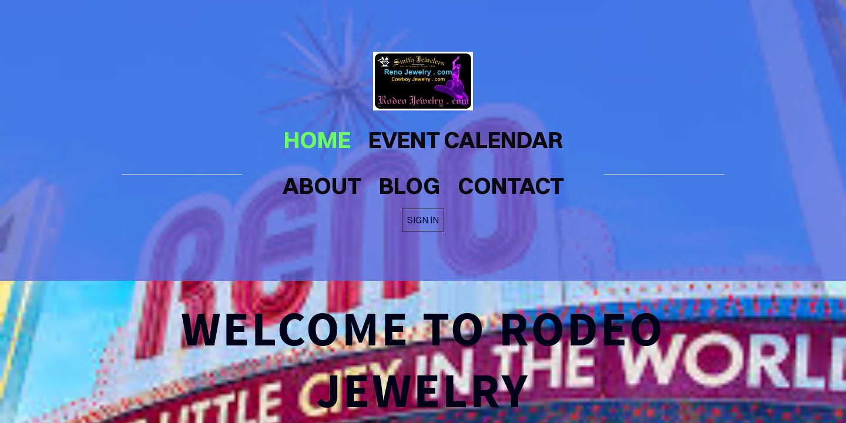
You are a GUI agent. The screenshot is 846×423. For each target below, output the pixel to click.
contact (511, 186)
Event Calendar (465, 140)
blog (409, 186)
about (322, 186)
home (317, 140)
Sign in (423, 220)
